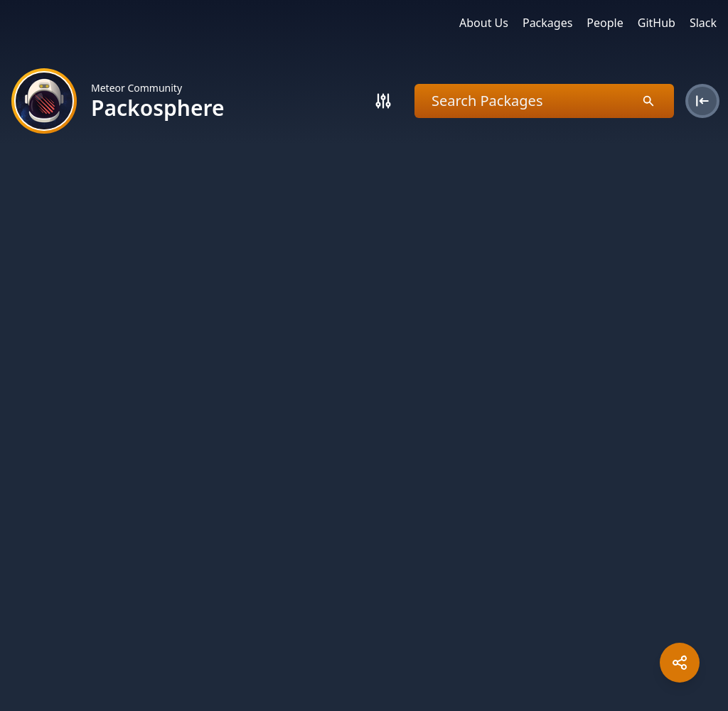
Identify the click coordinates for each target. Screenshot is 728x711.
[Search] (383, 101)
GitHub (656, 23)
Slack (703, 23)
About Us (483, 23)
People (605, 23)
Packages (547, 23)
